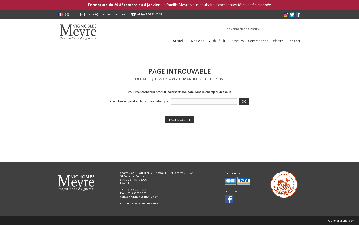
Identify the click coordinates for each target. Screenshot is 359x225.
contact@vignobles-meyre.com (107, 14)
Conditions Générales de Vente (139, 203)
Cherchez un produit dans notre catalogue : (140, 101)
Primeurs (237, 41)
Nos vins (197, 41)
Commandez (258, 41)
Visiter (278, 41)
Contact (294, 41)
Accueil (178, 41)
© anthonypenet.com (341, 220)
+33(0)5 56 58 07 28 (149, 14)
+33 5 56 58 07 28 (136, 189)
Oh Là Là (218, 41)
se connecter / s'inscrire (243, 29)
